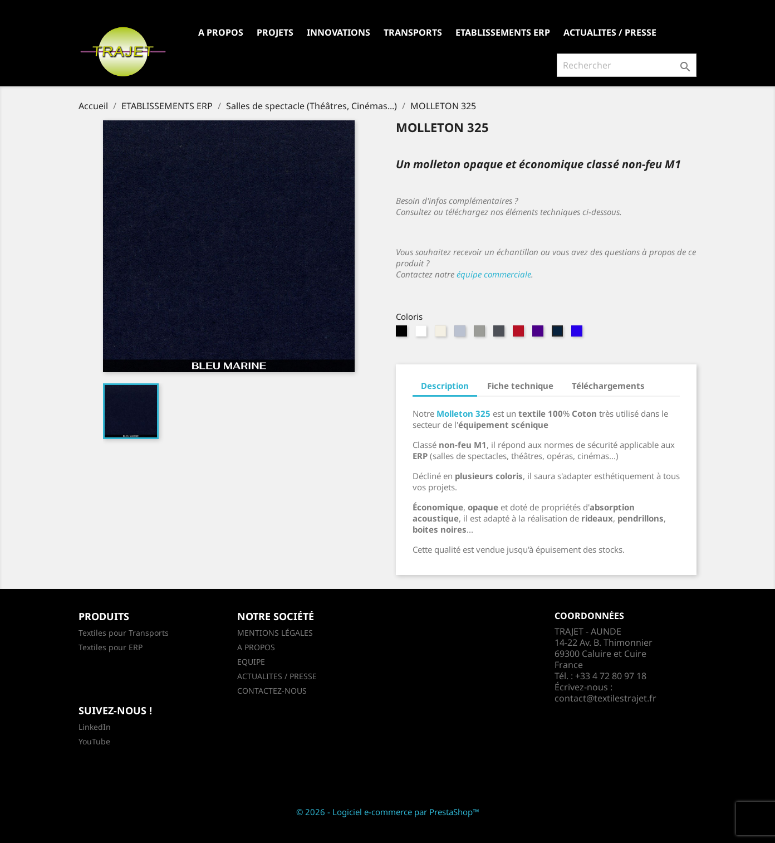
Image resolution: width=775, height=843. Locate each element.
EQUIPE (251, 661)
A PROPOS (220, 32)
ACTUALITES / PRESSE (609, 32)
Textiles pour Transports (124, 632)
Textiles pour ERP (111, 647)
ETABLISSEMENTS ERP (502, 32)
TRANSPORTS (413, 32)
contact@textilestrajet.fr (605, 698)
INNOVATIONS (338, 32)
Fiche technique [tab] (520, 385)
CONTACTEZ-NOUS (272, 690)
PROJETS (275, 32)
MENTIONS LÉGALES (275, 632)
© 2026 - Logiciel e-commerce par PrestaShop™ (387, 811)
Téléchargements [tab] (608, 385)
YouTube (94, 741)
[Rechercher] (626, 65)
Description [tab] (445, 385)
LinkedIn (95, 727)
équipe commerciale (494, 274)
